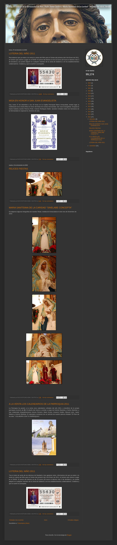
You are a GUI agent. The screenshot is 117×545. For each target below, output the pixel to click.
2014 (89, 106)
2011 (89, 114)
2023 (89, 83)
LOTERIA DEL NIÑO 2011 (22, 53)
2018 (89, 96)
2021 (89, 88)
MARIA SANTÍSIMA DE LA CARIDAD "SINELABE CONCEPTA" (40, 207)
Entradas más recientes (16, 520)
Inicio (45, 520)
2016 (89, 101)
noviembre (92, 146)
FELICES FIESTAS (18, 168)
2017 (89, 98)
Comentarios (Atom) (23, 523)
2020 (89, 91)
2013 (89, 109)
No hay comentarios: (48, 94)
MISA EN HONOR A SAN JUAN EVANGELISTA (32, 100)
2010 (89, 117)
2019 (89, 93)
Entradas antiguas (73, 520)
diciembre (92, 119)
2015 (89, 104)
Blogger (69, 535)
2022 (89, 85)
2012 (89, 111)
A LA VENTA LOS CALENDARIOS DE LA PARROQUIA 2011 (39, 404)
